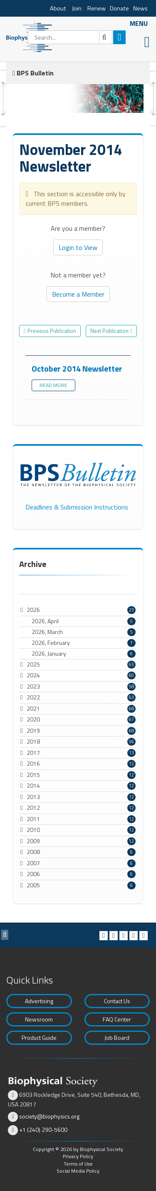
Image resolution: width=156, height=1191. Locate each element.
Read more (53, 385)
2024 (33, 675)
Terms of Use (78, 1163)
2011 (33, 818)
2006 (33, 873)
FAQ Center (117, 1019)
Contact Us (117, 1000)
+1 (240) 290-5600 (43, 1129)
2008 (33, 851)
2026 (33, 609)
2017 (33, 752)
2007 (33, 863)
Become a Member (78, 294)
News (140, 8)
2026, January (84, 653)
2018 (33, 741)
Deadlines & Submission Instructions (76, 507)
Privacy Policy (78, 1156)
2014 (33, 785)
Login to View (78, 247)
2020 (33, 719)
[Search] (70, 37)
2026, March (84, 632)
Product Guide (39, 1037)
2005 (33, 885)
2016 (33, 763)
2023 (33, 686)
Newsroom (39, 1019)
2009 (33, 840)
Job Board (116, 1037)
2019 (33, 730)
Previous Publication (51, 331)
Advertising (39, 1000)
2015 (33, 774)
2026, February (84, 643)
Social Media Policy (78, 1170)
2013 (33, 796)
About (58, 8)
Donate (119, 8)
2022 (33, 697)
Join (77, 8)
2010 (33, 829)
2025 (33, 664)
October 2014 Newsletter (77, 368)
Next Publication (109, 331)
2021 (33, 708)
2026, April (84, 621)
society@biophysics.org (49, 1116)
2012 (33, 807)
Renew (96, 8)
